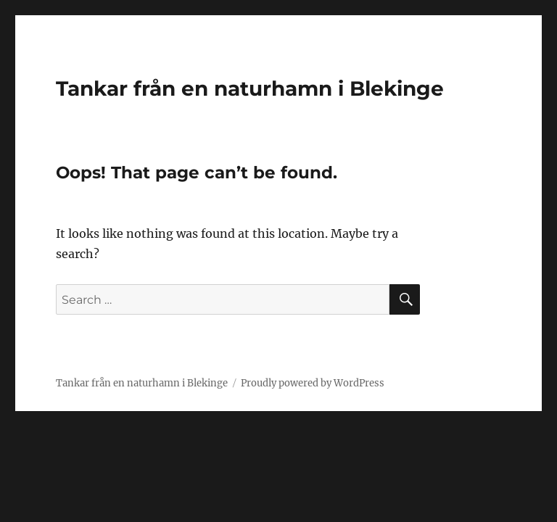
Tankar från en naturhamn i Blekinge (250, 88)
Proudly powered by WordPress (312, 383)
